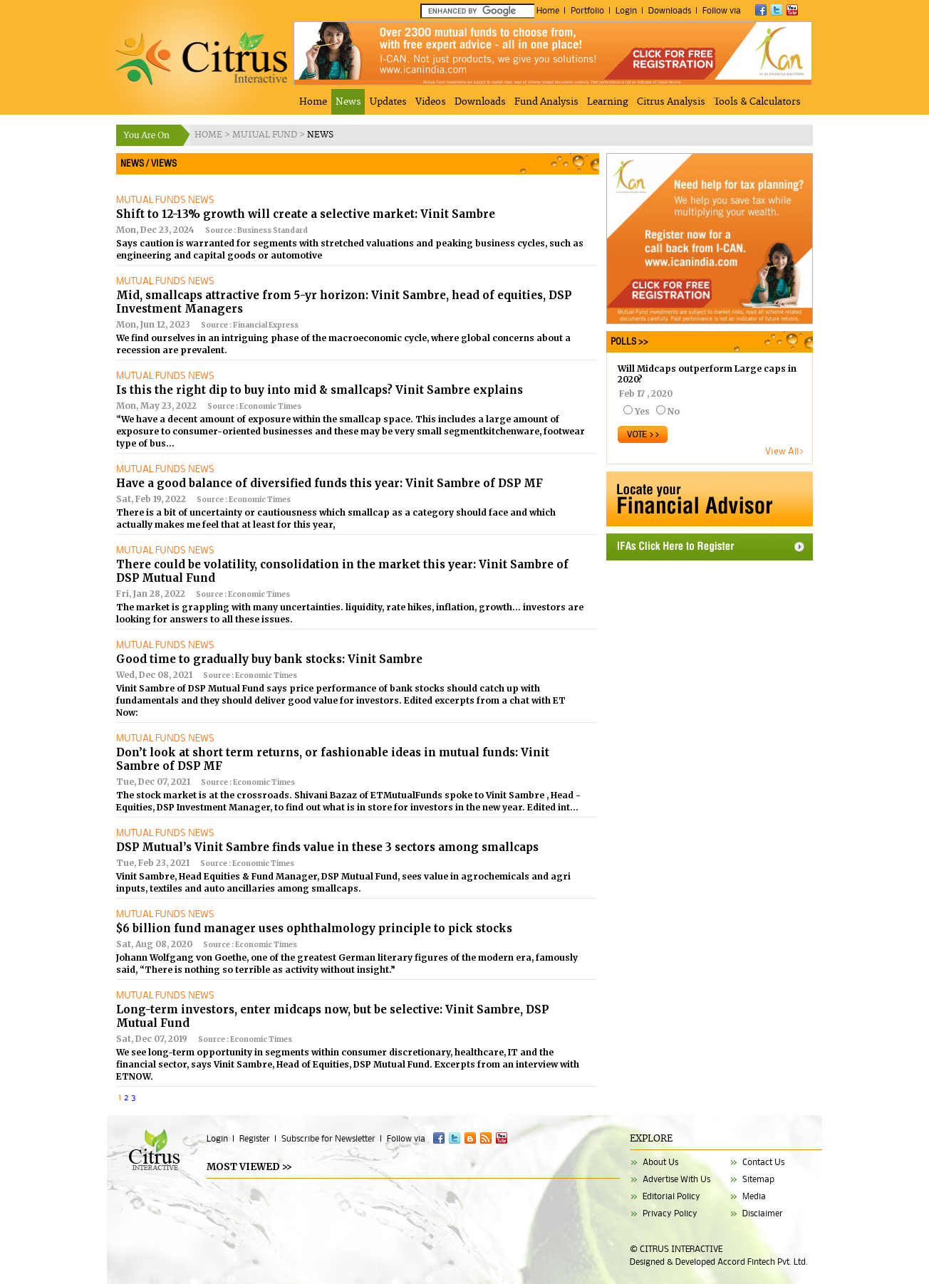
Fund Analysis (546, 102)
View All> (785, 450)
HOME (209, 135)
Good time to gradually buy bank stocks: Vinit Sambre (269, 659)
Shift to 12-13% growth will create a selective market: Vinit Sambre (305, 214)
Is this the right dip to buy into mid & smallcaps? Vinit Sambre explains (319, 390)
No (674, 411)
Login (626, 10)
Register (254, 1138)
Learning (607, 102)
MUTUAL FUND (265, 135)
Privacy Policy (670, 1213)
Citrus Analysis (671, 102)
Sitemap (758, 1179)
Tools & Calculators (757, 102)
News (348, 102)
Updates (388, 102)
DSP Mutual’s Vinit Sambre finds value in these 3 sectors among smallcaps (327, 847)
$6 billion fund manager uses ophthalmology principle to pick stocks (314, 928)
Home (547, 10)
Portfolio (587, 10)
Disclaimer (762, 1213)
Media (754, 1196)
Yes (642, 411)
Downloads (669, 10)
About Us (660, 1162)
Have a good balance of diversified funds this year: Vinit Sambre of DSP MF (329, 483)
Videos (430, 102)
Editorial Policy (671, 1196)
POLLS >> (627, 341)
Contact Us (763, 1162)
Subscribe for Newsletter (328, 1138)
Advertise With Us (676, 1179)
